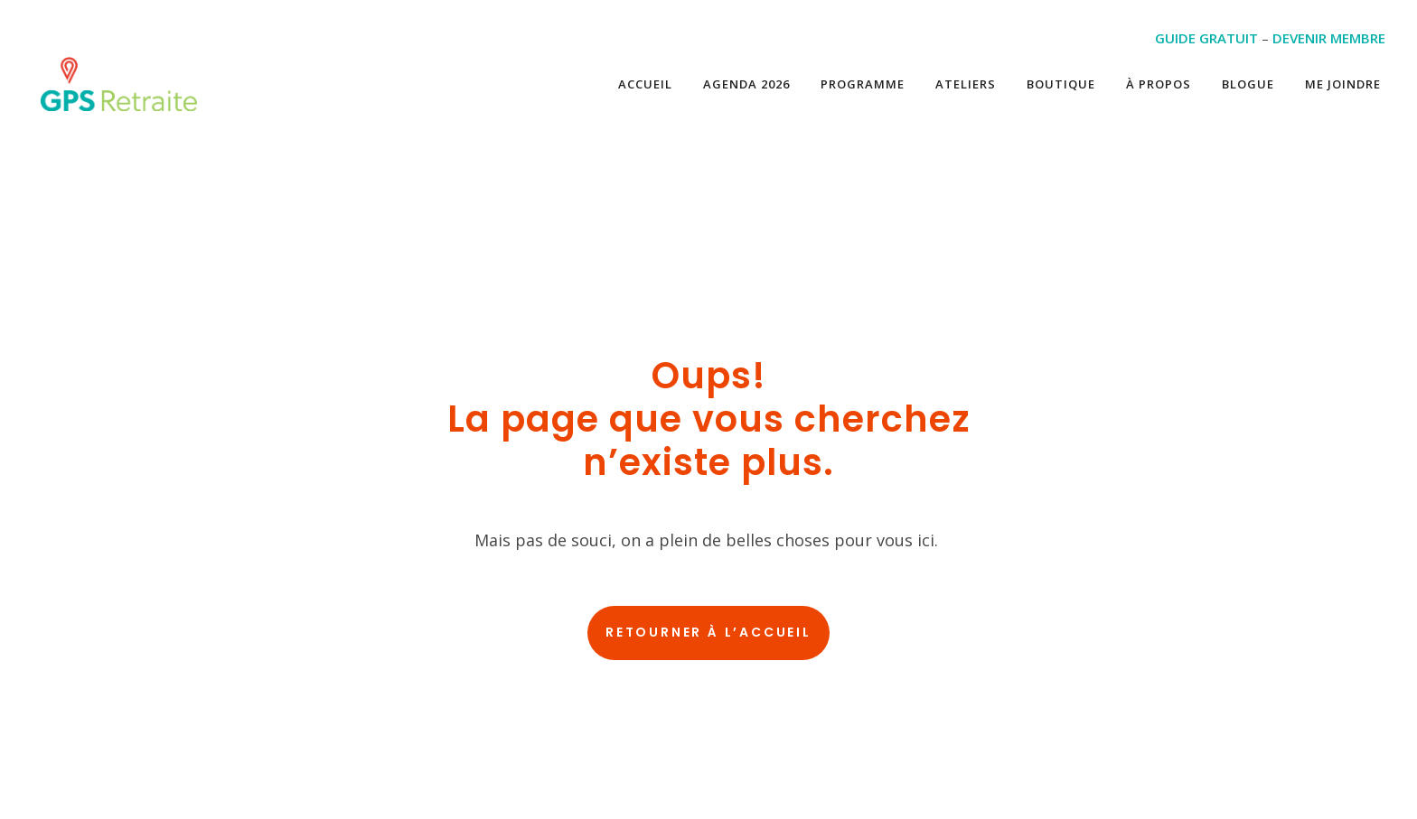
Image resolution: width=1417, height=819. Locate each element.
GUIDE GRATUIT (1206, 38)
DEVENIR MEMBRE (1328, 38)
